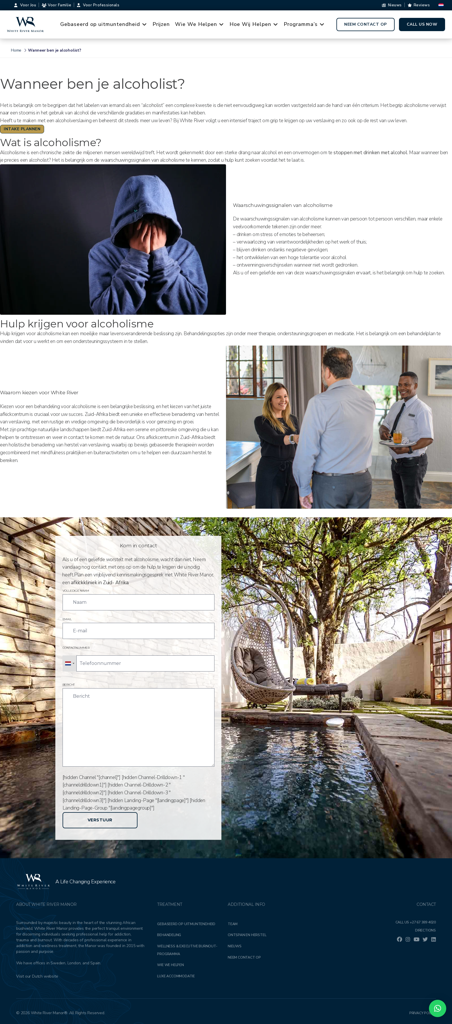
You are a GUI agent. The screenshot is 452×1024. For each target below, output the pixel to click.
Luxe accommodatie (176, 976)
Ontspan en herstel (247, 935)
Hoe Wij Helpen (254, 24)
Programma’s (305, 24)
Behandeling (169, 935)
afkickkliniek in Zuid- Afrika (99, 582)
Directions (425, 930)
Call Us (416, 922)
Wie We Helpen (200, 24)
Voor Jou (25, 5)
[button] (437, 1008)
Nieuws (392, 5)
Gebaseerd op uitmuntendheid (104, 24)
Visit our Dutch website (37, 976)
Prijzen (161, 24)
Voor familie (56, 5)
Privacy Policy (422, 1013)
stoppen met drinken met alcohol (370, 152)
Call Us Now (422, 24)
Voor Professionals (98, 5)
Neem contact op (365, 24)
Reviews (419, 5)
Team (233, 924)
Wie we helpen (170, 965)
